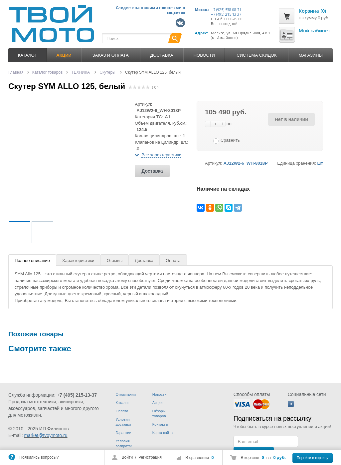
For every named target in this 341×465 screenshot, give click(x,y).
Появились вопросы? (39, 457)
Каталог (27, 55)
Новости (204, 55)
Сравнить (230, 140)
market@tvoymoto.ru (45, 435)
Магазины (311, 55)
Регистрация (150, 457)
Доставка (161, 55)
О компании (125, 394)
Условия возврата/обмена (123, 446)
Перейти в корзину (312, 458)
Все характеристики (161, 154)
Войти (127, 457)
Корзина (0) (312, 11)
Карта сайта (162, 433)
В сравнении (197, 457)
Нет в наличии (291, 119)
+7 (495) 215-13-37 (226, 14)
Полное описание (32, 260)
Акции (157, 403)
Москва (202, 9)
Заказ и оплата (110, 55)
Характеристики (78, 260)
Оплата (173, 260)
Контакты (160, 424)
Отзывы (114, 260)
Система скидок (256, 55)
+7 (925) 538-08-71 (226, 9)
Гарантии (123, 433)
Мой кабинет (315, 30)
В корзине (250, 457)
